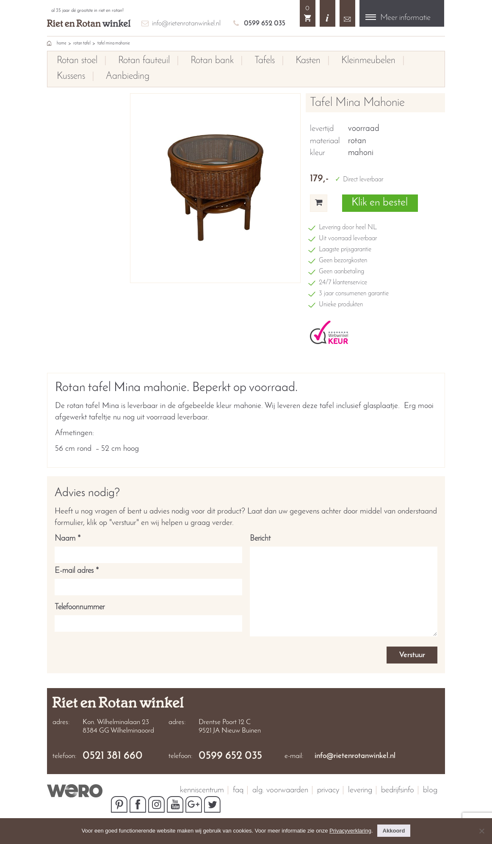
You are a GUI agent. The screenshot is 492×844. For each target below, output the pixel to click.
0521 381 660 (113, 756)
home (61, 43)
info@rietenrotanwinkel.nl (186, 23)
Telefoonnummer (148, 615)
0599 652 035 (264, 23)
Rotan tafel (82, 43)
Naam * (148, 546)
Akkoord (394, 830)
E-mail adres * (148, 579)
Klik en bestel (379, 202)
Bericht (343, 587)
